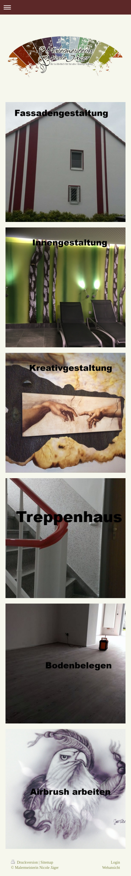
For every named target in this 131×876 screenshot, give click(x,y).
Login (115, 862)
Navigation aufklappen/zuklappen (65, 7)
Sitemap (47, 862)
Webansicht (111, 868)
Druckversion (25, 862)
